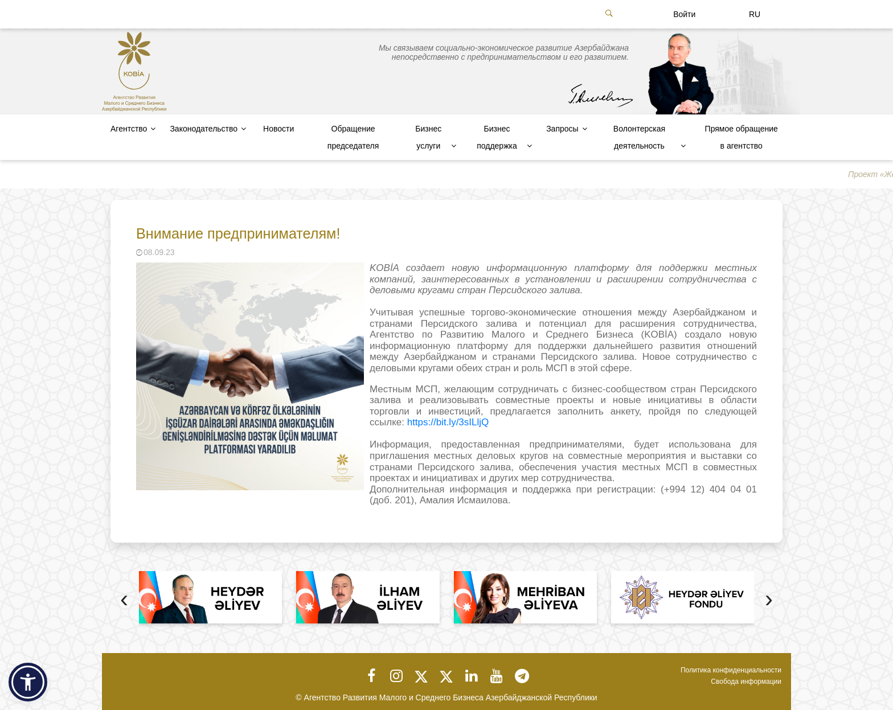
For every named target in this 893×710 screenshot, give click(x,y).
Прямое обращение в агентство (741, 137)
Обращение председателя (353, 137)
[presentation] (124, 600)
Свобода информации (746, 682)
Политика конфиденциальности (731, 670)
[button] (27, 682)
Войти (684, 14)
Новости (278, 128)
